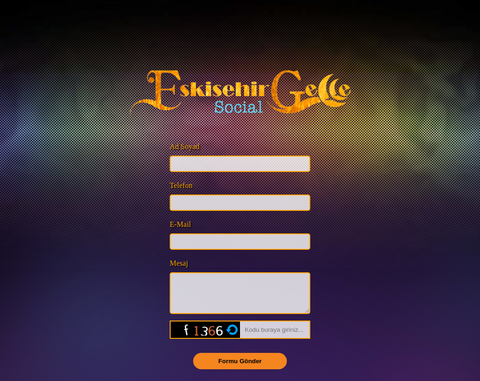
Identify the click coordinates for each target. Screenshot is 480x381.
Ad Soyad (185, 146)
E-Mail (180, 224)
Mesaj (179, 263)
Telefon (181, 185)
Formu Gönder (240, 368)
